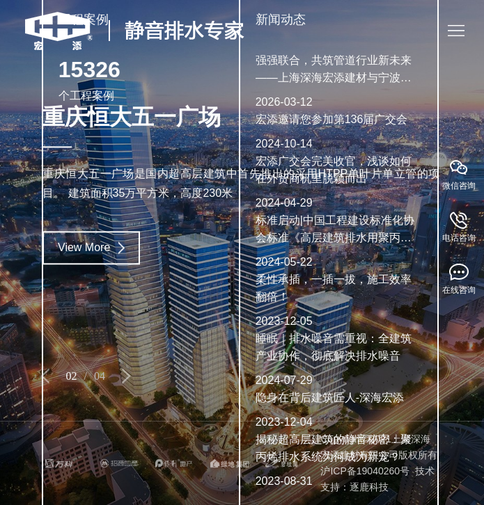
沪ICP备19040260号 (364, 470)
